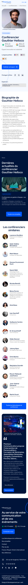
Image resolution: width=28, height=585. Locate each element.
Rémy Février (14, 291)
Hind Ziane (13, 305)
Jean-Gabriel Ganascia (14, 384)
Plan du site (5, 547)
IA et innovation (6, 33)
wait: (21, 582)
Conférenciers (13, 6)
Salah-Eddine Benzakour (14, 245)
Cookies (15, 579)
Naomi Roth (14, 270)
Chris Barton (14, 357)
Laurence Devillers (16, 235)
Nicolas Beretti (15, 283)
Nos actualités (6, 541)
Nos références (9, 485)
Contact (4, 544)
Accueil (4, 6)
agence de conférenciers (16, 479)
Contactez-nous (8, 531)
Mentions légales (7, 579)
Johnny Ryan (14, 349)
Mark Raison (14, 254)
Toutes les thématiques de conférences (14, 406)
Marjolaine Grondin (16, 366)
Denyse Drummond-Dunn (17, 263)
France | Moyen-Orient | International (13, 550)
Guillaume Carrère (16, 322)
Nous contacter (9, 490)
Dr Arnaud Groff (15, 331)
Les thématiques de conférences (12, 538)
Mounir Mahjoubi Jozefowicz (15, 375)
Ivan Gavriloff (14, 313)
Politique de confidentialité (18, 577)
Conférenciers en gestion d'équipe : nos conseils (14, 198)
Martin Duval (14, 394)
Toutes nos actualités (14, 214)
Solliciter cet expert (10, 67)
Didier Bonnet (14, 339)
